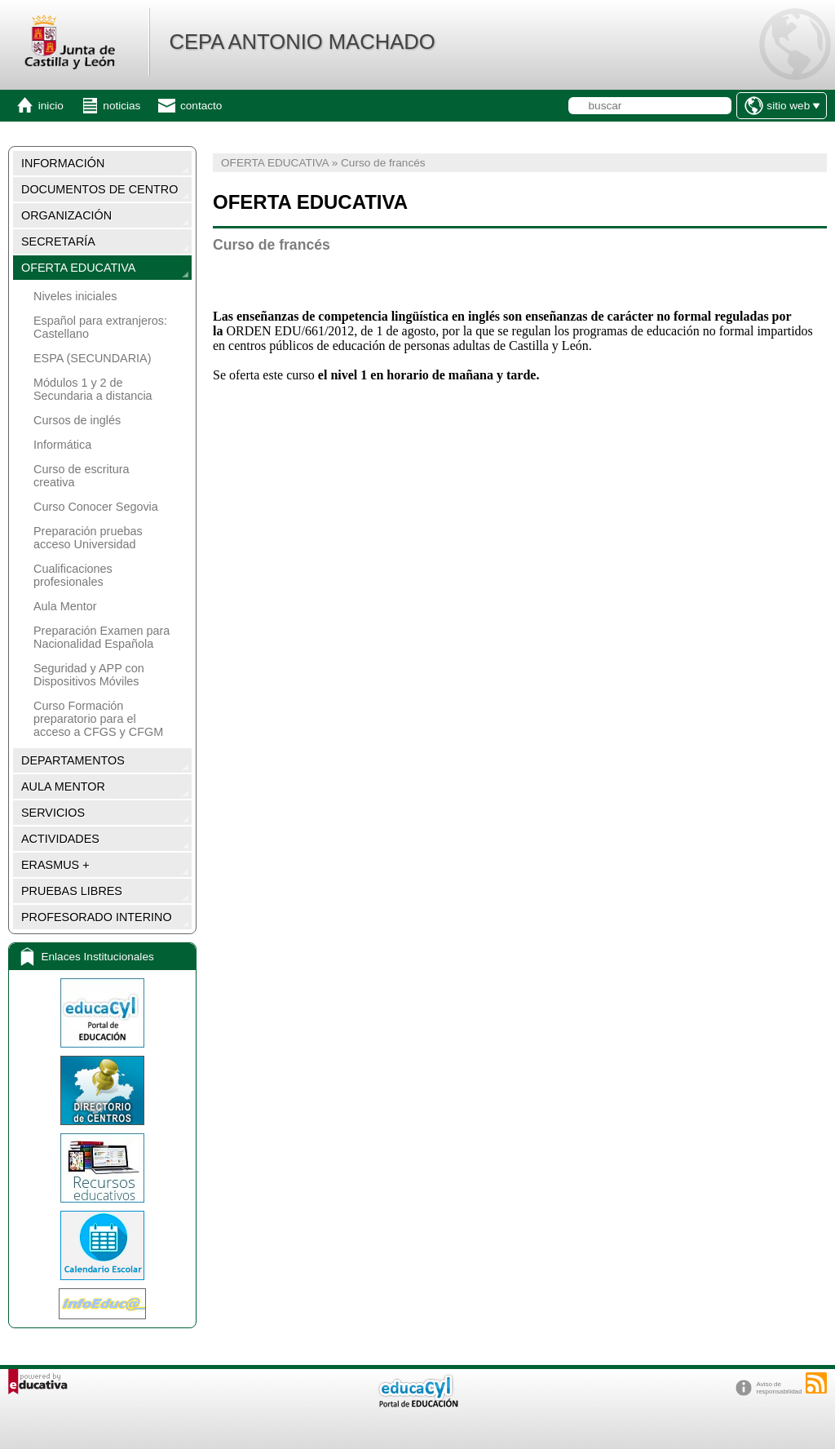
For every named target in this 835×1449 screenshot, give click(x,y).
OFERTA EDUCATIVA (78, 267)
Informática (62, 444)
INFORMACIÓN (62, 163)
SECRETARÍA (58, 241)
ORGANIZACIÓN (66, 215)
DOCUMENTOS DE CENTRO (99, 189)
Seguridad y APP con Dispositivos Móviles (88, 675)
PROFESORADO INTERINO (96, 917)
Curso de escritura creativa (81, 476)
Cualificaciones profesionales (73, 575)
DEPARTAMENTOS (73, 760)
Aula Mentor (65, 606)
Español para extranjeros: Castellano (100, 327)
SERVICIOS (53, 812)
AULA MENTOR (63, 786)
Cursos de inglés (77, 420)
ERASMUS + (55, 864)
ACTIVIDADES (60, 838)
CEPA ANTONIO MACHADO (302, 41)
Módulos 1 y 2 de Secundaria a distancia (92, 389)
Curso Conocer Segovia (95, 506)
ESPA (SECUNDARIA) (92, 358)
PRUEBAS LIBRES (71, 890)
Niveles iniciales (75, 296)
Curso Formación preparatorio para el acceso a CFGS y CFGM (98, 718)
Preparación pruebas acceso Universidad (88, 538)
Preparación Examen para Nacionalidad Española (101, 637)
